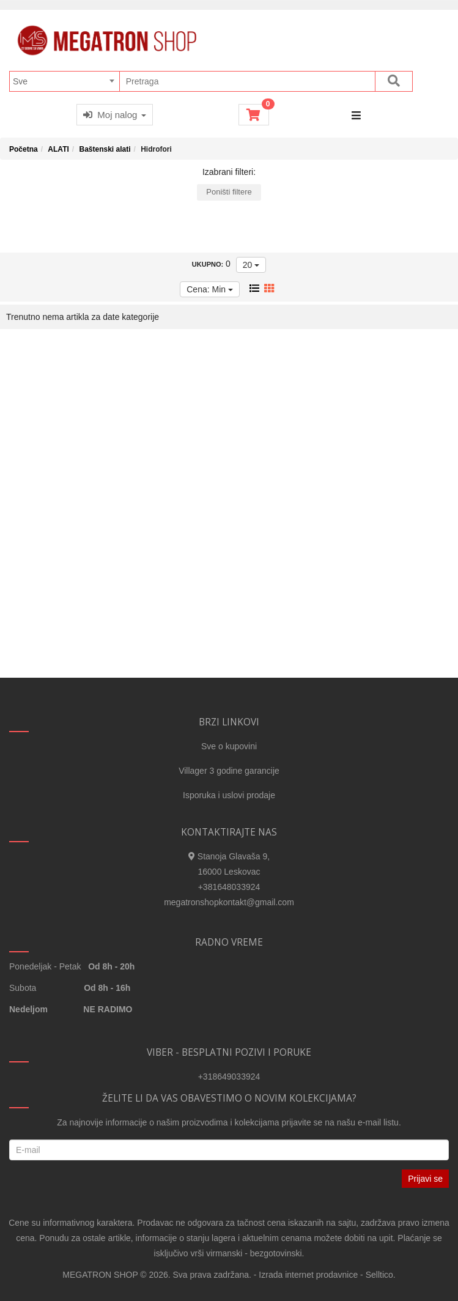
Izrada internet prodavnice (308, 1275)
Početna (23, 149)
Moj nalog (114, 114)
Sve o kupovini (229, 746)
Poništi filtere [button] (228, 191)
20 (251, 265)
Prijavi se (425, 1179)
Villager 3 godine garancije (229, 771)
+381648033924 (229, 887)
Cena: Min (210, 289)
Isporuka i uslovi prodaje (229, 795)
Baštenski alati (104, 149)
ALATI (58, 149)
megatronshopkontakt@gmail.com (229, 902)
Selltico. (381, 1275)
